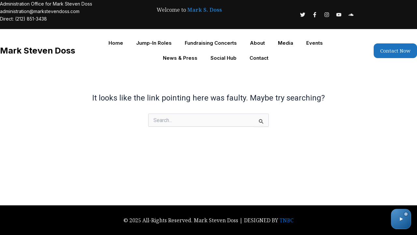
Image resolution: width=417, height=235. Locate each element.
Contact (259, 58)
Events (314, 43)
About (257, 43)
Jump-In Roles (154, 43)
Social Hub (223, 58)
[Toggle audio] (401, 219)
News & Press (180, 58)
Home (115, 43)
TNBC (287, 220)
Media (285, 43)
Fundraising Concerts (211, 43)
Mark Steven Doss (38, 50)
